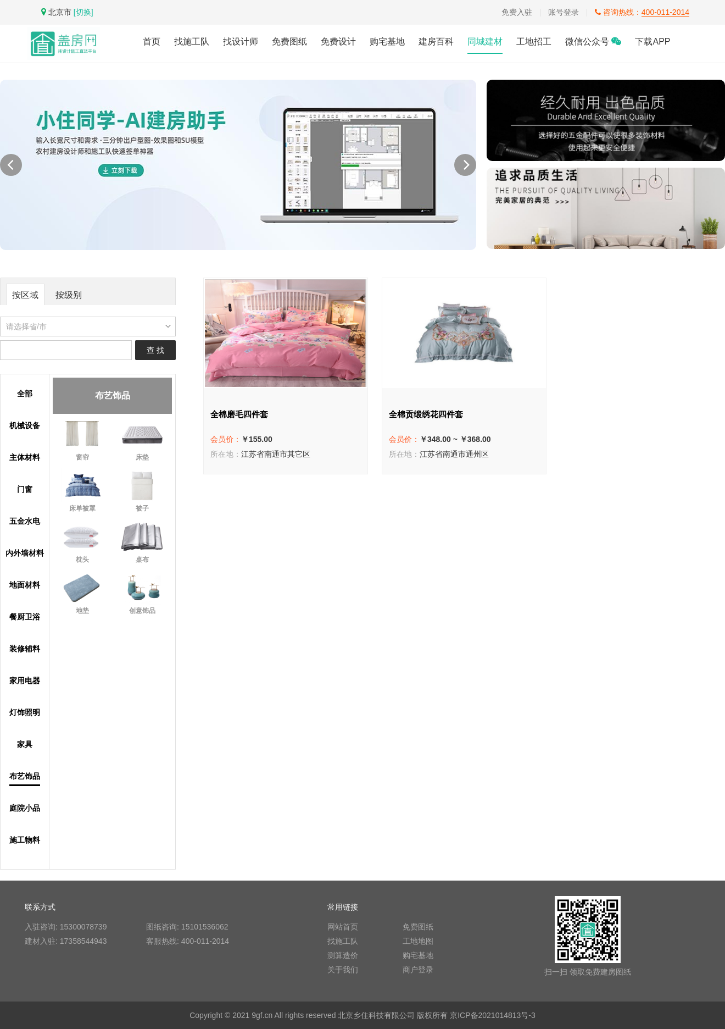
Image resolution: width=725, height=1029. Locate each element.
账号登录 (563, 12)
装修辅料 (24, 649)
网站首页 (342, 926)
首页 (151, 41)
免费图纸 (289, 41)
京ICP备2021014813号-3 (493, 1015)
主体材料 (24, 457)
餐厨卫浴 (24, 617)
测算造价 (342, 955)
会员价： (225, 439)
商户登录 (418, 969)
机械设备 (24, 426)
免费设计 (338, 41)
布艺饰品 (24, 776)
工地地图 (418, 941)
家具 (24, 744)
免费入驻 (516, 12)
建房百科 (436, 41)
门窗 (24, 489)
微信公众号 (593, 41)
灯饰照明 (24, 713)
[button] (465, 165)
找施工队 (191, 41)
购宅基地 (387, 41)
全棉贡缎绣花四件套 (426, 414)
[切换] (83, 12)
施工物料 (24, 840)
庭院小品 (24, 808)
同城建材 (485, 41)
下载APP (652, 41)
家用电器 (24, 681)
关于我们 (342, 969)
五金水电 (24, 521)
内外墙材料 (24, 553)
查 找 (155, 350)
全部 (24, 394)
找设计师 (240, 41)
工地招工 (533, 41)
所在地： (225, 454)
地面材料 (24, 585)
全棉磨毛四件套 (239, 414)
